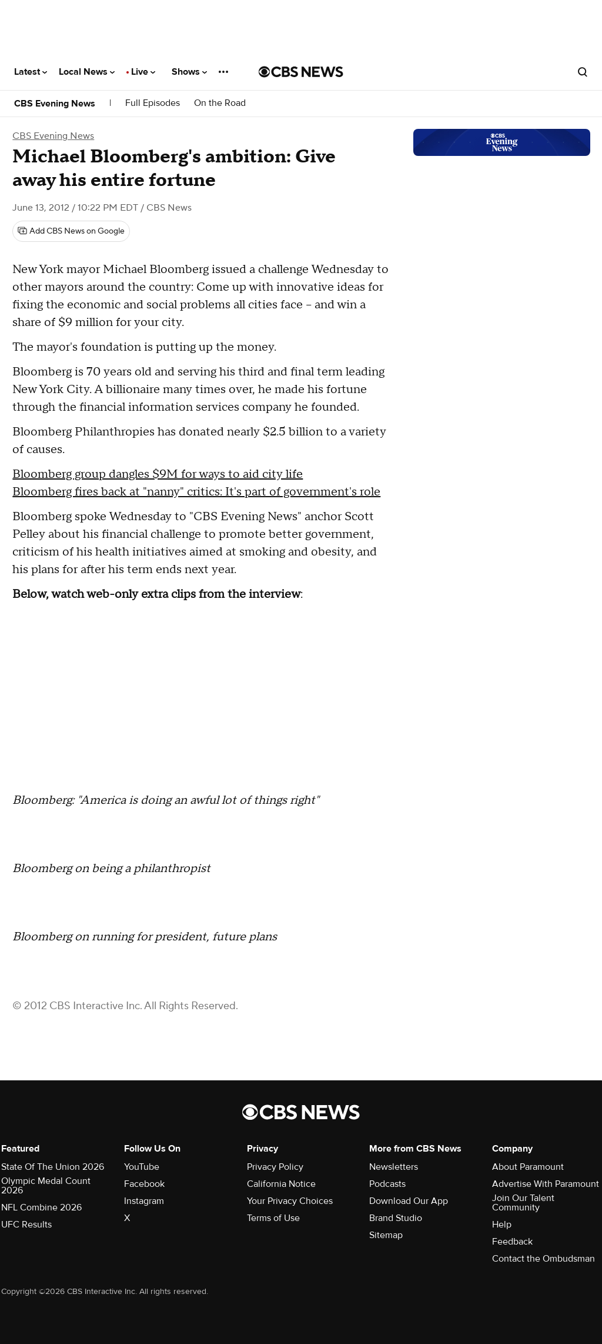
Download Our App (408, 1201)
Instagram (144, 1201)
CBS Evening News (54, 103)
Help (501, 1224)
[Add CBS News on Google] (71, 231)
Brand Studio (395, 1218)
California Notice (281, 1184)
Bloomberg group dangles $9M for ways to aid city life (157, 474)
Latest (30, 71)
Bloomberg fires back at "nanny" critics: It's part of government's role (196, 492)
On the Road (220, 103)
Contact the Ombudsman (543, 1258)
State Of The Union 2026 (52, 1167)
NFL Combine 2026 (41, 1207)
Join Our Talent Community (523, 1202)
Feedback (512, 1241)
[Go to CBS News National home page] (301, 72)
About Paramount (528, 1167)
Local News (87, 71)
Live (143, 72)
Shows (189, 71)
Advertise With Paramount (545, 1184)
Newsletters (393, 1167)
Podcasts (387, 1184)
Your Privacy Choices (290, 1201)
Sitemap (386, 1235)
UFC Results (26, 1224)
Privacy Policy (275, 1167)
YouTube (141, 1167)
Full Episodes (152, 103)
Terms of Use (273, 1218)
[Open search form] (582, 71)
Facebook (144, 1184)
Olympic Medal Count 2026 (46, 1185)
